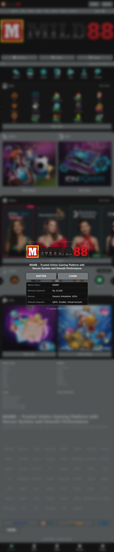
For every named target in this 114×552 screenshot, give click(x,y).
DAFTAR (41, 276)
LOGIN (73, 276)
